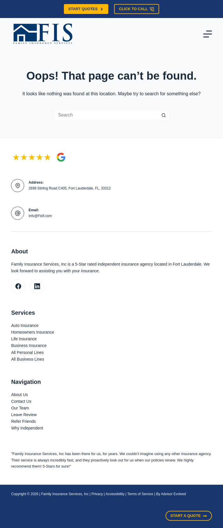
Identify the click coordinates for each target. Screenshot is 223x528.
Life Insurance (24, 339)
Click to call (136, 9)
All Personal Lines (27, 352)
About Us (19, 394)
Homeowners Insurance (32, 332)
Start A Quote (188, 515)
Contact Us (21, 401)
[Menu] (207, 34)
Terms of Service (140, 494)
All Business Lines (27, 359)
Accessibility (114, 494)
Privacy (97, 494)
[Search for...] (105, 115)
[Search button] (164, 115)
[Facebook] (18, 286)
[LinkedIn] (37, 286)
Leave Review (24, 414)
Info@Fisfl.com (40, 216)
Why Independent (27, 428)
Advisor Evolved (173, 494)
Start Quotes (86, 9)
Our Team (20, 408)
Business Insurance (28, 345)
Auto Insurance (24, 325)
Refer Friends (23, 421)
